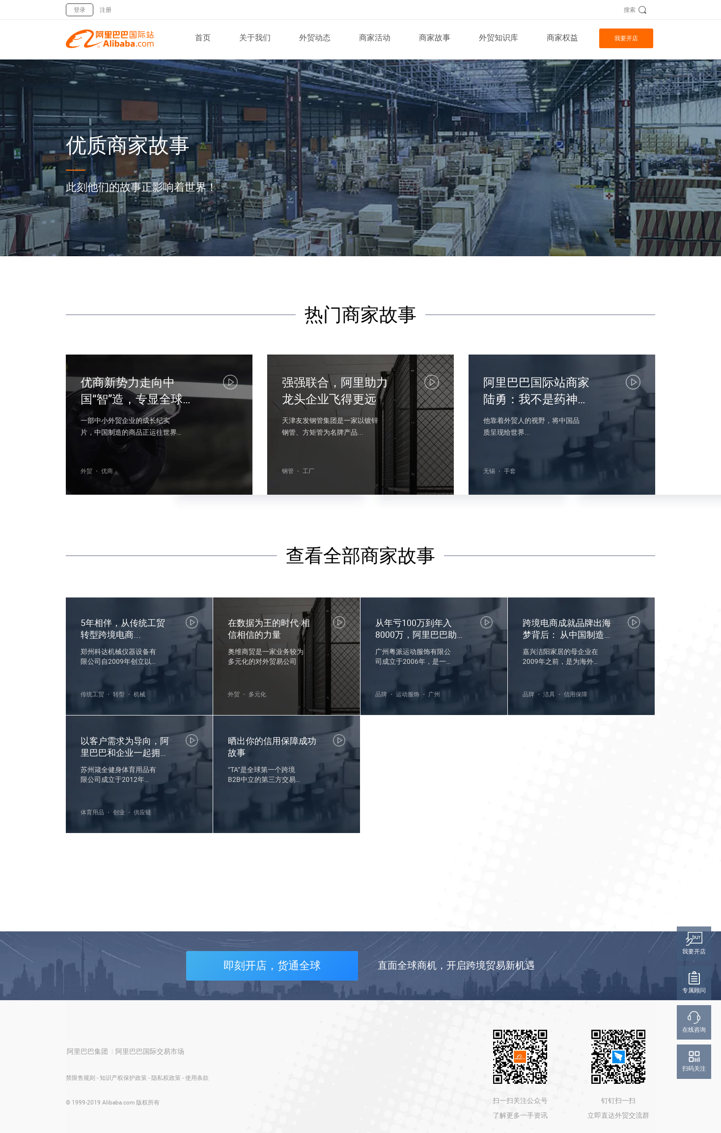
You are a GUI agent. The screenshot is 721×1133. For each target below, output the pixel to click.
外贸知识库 (498, 37)
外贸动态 (315, 37)
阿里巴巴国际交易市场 (149, 1051)
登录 (79, 9)
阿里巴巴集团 (87, 1051)
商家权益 (562, 37)
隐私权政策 (166, 1077)
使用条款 (197, 1077)
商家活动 (374, 37)
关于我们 (255, 37)
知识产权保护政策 (123, 1077)
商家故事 (434, 37)
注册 (105, 9)
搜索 (630, 9)
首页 (203, 37)
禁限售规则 (80, 1077)
